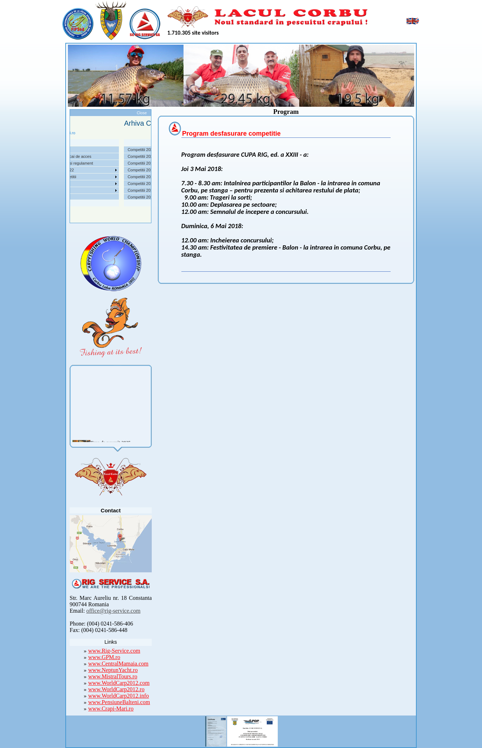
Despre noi (70, 149)
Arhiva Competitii (75, 177)
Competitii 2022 (74, 170)
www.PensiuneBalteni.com (119, 702)
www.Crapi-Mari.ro (111, 709)
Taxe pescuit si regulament (84, 163)
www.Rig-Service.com (114, 651)
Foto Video (70, 190)
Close (142, 113)
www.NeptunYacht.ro (113, 670)
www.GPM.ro (104, 657)
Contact (67, 197)
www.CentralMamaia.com (118, 664)
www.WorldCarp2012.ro (116, 689)
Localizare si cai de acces (83, 156)
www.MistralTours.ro (112, 676)
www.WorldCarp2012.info (118, 696)
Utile (65, 183)
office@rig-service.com (113, 611)
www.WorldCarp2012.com (119, 683)
